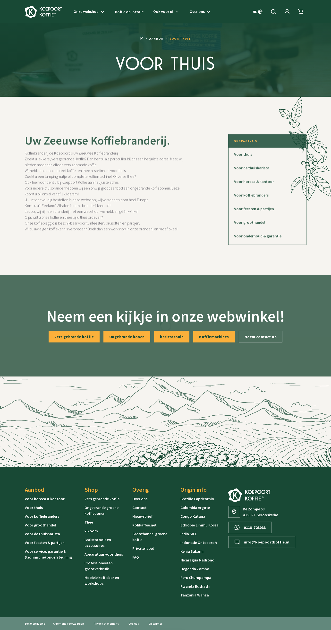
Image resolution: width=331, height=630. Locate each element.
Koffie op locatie (129, 11)
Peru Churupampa (195, 577)
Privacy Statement (106, 623)
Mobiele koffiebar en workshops (102, 580)
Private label (143, 548)
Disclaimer (155, 623)
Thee (89, 522)
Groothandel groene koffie (149, 536)
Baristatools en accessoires (98, 542)
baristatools (172, 336)
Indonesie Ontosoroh (198, 542)
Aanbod (156, 38)
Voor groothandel (40, 525)
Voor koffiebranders (42, 516)
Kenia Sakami (192, 551)
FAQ (135, 557)
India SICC (188, 533)
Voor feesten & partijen (45, 542)
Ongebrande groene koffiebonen (102, 510)
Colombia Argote (195, 507)
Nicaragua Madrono (197, 560)
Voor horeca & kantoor (45, 498)
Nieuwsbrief (142, 516)
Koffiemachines (214, 336)
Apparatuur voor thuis (104, 554)
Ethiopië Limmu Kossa (199, 525)
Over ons (201, 12)
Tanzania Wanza (194, 595)
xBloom (91, 530)
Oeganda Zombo (194, 568)
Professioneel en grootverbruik (99, 565)
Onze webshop (89, 12)
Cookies (133, 623)
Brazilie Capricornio (197, 498)
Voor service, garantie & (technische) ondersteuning (48, 554)
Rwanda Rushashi (195, 586)
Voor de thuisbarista (42, 533)
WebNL (34, 623)
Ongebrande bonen (126, 336)
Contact (139, 507)
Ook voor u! (166, 12)
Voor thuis (34, 507)
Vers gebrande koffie (74, 336)
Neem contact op (261, 336)
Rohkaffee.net (144, 525)
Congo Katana (192, 516)
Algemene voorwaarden (68, 623)
